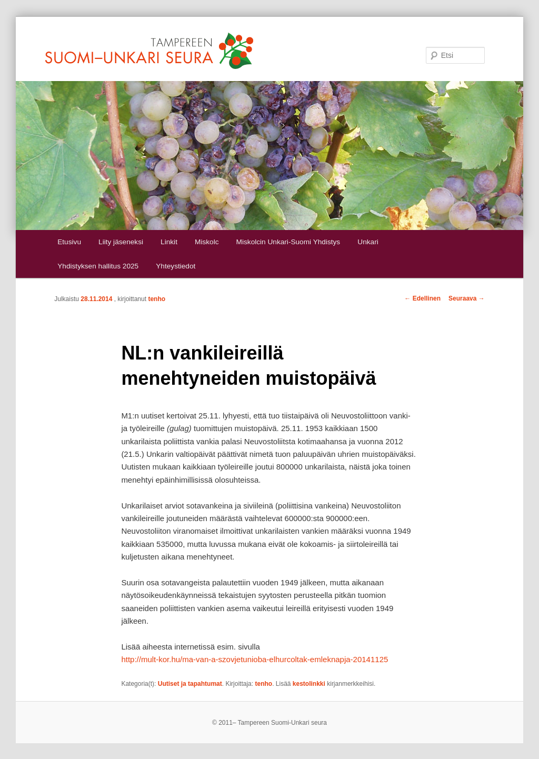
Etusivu (69, 242)
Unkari (367, 242)
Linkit (169, 242)
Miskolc (206, 242)
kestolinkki (309, 683)
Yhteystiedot (175, 266)
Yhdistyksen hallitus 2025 (97, 266)
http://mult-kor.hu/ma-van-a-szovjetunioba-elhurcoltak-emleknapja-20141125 (254, 659)
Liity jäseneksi (120, 242)
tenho (156, 299)
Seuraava (466, 298)
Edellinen (422, 298)
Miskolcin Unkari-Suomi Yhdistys (288, 242)
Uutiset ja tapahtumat (190, 683)
